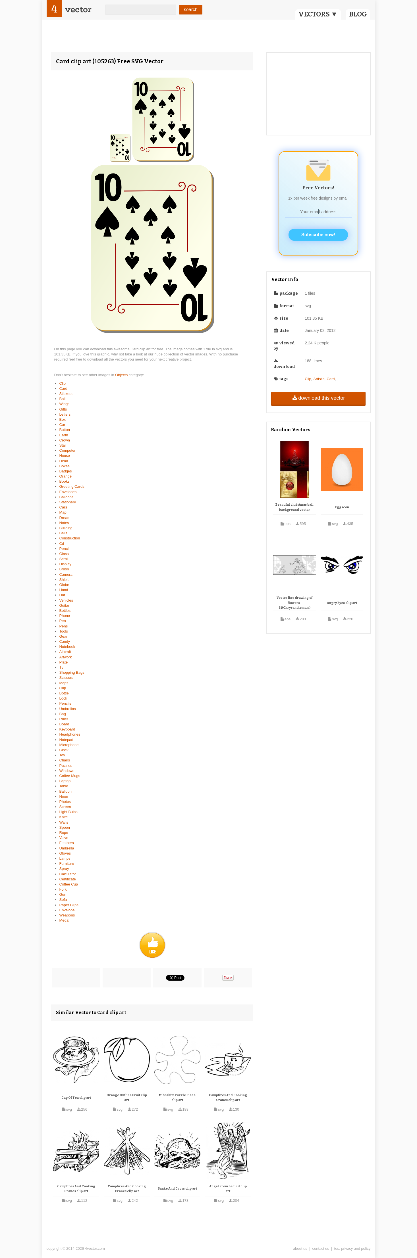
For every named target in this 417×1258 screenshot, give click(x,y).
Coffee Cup (68, 884)
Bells (63, 533)
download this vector (318, 398)
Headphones (69, 734)
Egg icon (342, 507)
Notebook (67, 646)
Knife (63, 817)
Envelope (67, 910)
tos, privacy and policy (352, 1248)
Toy (62, 755)
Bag (62, 714)
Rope (63, 832)
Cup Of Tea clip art (76, 1098)
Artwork (65, 657)
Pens (63, 626)
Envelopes (68, 492)
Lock (63, 698)
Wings (64, 404)
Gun (63, 894)
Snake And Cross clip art (177, 1188)
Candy (64, 641)
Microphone (69, 745)
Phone (64, 616)
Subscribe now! (318, 234)
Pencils (65, 703)
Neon (63, 796)
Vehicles (66, 600)
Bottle (64, 693)
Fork (63, 889)
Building (65, 528)
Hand (63, 590)
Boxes (64, 466)
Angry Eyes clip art (342, 603)
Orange (65, 476)
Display (65, 564)
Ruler (63, 719)
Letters (65, 414)
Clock (64, 750)
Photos (65, 801)
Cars (63, 507)
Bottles (65, 610)
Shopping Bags (71, 672)
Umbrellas (67, 709)
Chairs (64, 760)
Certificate (67, 879)
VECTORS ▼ (318, 14)
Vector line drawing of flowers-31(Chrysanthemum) (294, 603)
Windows (66, 771)
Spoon (64, 827)
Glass (64, 554)
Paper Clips (68, 905)
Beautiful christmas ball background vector (294, 507)
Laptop (65, 781)
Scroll (64, 559)
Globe (64, 585)
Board (64, 724)
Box (62, 419)
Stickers (65, 394)
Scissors (66, 677)
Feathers (66, 843)
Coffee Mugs (69, 776)
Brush (64, 569)
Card (63, 388)
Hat (62, 595)
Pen (62, 621)
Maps (64, 683)
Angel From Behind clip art (228, 1188)
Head (63, 461)
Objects (122, 375)
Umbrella (66, 848)
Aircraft (65, 652)
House (64, 455)
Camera (65, 574)
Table (63, 786)
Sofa (63, 899)
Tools (63, 631)
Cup (62, 688)
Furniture (66, 863)
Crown (64, 440)
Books (64, 481)
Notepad (66, 740)
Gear (63, 636)
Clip (62, 383)
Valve (64, 838)
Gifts (63, 409)
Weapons (67, 915)
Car (62, 424)
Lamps (64, 858)
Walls (63, 822)
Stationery (67, 502)
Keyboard (67, 729)
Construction (69, 538)
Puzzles (65, 765)
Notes (64, 523)
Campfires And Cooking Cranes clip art (228, 1097)
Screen (65, 807)
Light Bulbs (68, 812)
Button (64, 430)
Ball (62, 399)
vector (78, 9)
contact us (320, 1248)
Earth (63, 435)
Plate (63, 662)
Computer (67, 450)
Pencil (64, 549)
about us (300, 1248)
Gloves (65, 853)
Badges (65, 471)
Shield (64, 579)
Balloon (65, 791)
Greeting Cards (71, 486)
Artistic (318, 379)
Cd (61, 543)
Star (62, 445)
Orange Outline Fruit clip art (127, 1097)
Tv (61, 667)
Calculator (67, 874)
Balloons (66, 497)
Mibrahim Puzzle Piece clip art (177, 1097)
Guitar (64, 605)
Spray (64, 868)
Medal (64, 920)
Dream (64, 518)
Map (63, 512)
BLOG (358, 14)
